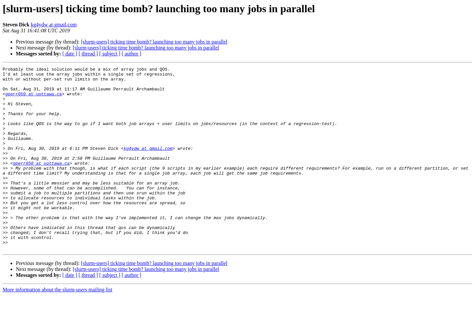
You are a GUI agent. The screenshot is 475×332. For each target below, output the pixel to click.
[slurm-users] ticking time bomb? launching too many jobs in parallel (154, 42)
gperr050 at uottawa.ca (33, 100)
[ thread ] (88, 53)
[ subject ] (109, 53)
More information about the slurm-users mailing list (57, 326)
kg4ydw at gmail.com (54, 24)
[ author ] (132, 53)
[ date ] (69, 53)
